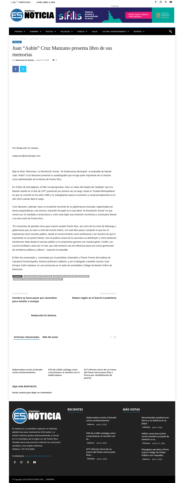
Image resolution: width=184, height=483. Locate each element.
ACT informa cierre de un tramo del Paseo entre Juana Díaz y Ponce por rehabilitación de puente (100, 373)
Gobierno (90, 424)
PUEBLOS (82, 31)
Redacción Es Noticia (25, 60)
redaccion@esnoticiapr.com (38, 456)
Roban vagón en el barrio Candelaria (94, 297)
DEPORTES (139, 31)
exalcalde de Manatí (33, 276)
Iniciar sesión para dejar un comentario (32, 392)
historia (47, 276)
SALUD (94, 31)
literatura (83, 276)
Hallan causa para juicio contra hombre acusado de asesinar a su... (155, 436)
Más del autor (50, 337)
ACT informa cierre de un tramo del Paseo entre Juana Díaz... (100, 452)
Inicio (14, 39)
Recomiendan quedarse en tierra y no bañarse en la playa (155, 420)
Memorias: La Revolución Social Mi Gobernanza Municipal (38, 279)
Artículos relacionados (26, 337)
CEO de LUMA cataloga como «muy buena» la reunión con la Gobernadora (64, 372)
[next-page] (115, 337)
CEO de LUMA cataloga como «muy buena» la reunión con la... (101, 436)
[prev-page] (111, 337)
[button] (170, 31)
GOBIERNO (35, 31)
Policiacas (146, 443)
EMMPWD (50, 479)
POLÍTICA (51, 31)
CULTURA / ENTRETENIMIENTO (115, 31)
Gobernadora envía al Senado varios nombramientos (27, 371)
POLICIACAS (67, 31)
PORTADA (20, 31)
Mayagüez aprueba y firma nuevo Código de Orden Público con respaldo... (155, 452)
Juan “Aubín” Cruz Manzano (65, 276)
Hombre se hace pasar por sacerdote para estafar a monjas (34, 299)
